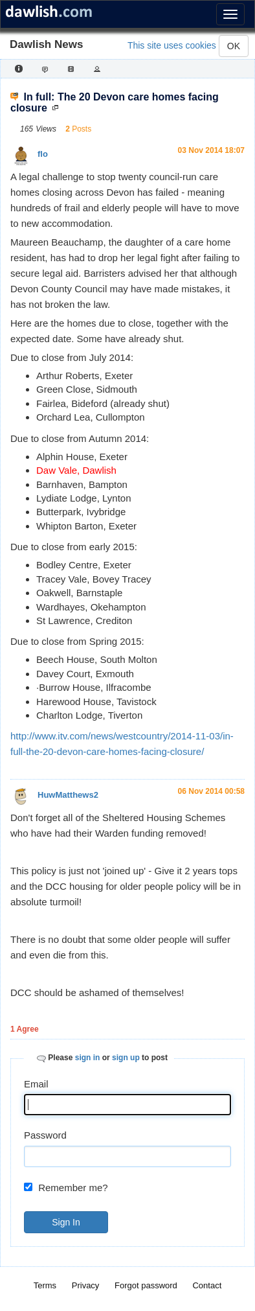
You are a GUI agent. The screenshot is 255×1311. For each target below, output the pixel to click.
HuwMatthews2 (68, 795)
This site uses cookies (172, 45)
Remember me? (73, 1187)
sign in (87, 1057)
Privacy (86, 1285)
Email (36, 1083)
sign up (126, 1057)
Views (46, 128)
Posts (81, 128)
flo (43, 154)
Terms (45, 1285)
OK (233, 46)
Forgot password (146, 1285)
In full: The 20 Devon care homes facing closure (114, 102)
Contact (206, 1285)
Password (45, 1135)
